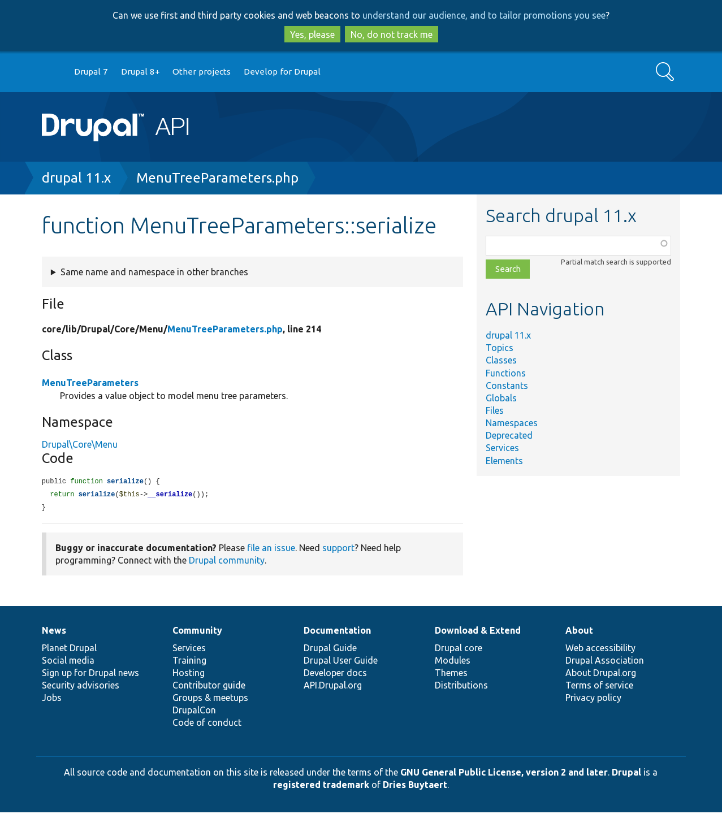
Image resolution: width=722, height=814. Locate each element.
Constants (507, 385)
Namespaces (512, 423)
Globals (501, 398)
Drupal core (458, 649)
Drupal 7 (91, 71)
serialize (125, 482)
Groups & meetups (210, 699)
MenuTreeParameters (90, 383)
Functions (506, 373)
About (579, 632)
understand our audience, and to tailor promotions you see (484, 15)
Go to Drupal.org (52, 72)
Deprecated (509, 435)
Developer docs (335, 674)
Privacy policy (593, 699)
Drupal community (227, 562)
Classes (501, 360)
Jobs (52, 699)
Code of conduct (206, 724)
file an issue (271, 549)
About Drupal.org (600, 674)
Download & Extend (478, 632)
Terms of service (599, 687)
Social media (68, 662)
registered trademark (321, 786)
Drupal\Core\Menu (80, 444)
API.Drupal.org (333, 687)
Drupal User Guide (341, 662)
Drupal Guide (330, 649)
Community (197, 632)
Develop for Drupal (282, 71)
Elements (504, 461)
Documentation (337, 632)
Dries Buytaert (415, 786)
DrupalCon (194, 712)
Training (189, 662)
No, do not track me (392, 34)
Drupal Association (604, 662)
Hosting (188, 674)
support (338, 549)
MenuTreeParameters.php (217, 177)
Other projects (201, 71)
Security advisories (80, 687)
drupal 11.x (76, 177)
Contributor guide (208, 687)
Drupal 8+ (140, 71)
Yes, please (312, 34)
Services (502, 448)
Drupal (626, 774)
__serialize (170, 495)
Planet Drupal (69, 649)
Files (495, 410)
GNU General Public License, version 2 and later (504, 774)
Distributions (461, 687)
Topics (499, 348)
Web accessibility (600, 649)
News (54, 632)
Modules (452, 662)
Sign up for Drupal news (90, 674)
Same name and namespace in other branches (154, 272)
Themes (451, 674)
